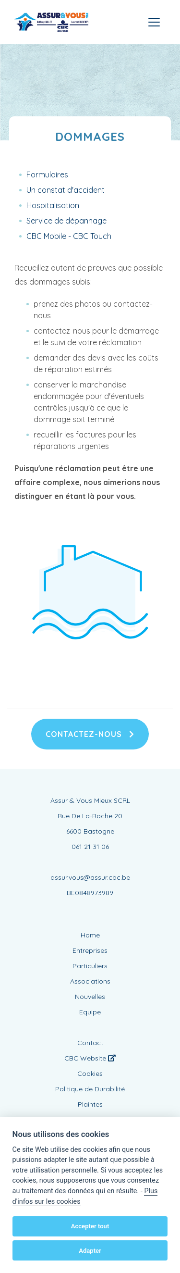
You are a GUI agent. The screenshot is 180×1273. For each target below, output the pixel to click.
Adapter (90, 1250)
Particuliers (90, 965)
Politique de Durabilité (90, 1089)
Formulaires (47, 174)
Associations (90, 981)
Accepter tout (90, 1226)
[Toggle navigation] (154, 22)
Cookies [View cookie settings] (90, 1073)
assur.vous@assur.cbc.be (90, 877)
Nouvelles (90, 996)
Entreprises (90, 950)
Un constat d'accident (65, 190)
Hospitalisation (52, 205)
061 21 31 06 (90, 846)
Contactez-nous (90, 734)
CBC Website (90, 1058)
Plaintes (90, 1104)
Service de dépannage (66, 220)
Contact (90, 1042)
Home (90, 935)
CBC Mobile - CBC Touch (68, 236)
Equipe (90, 1012)
